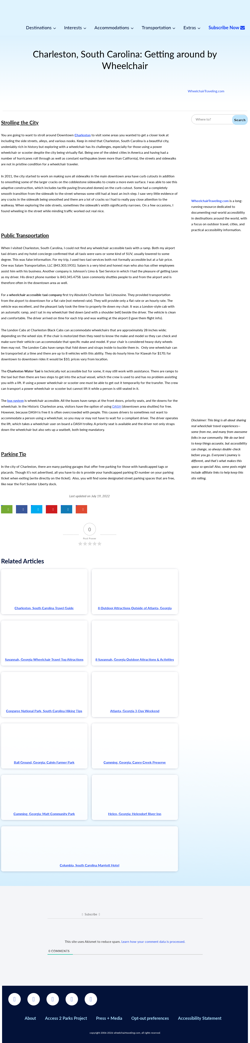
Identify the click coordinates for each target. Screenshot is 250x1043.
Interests (73, 27)
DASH (116, 406)
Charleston (82, 135)
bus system (15, 400)
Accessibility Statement (199, 1018)
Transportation (156, 27)
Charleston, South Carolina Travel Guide (44, 608)
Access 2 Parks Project (66, 1018)
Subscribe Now (227, 27)
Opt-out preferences (150, 1018)
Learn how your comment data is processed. (153, 941)
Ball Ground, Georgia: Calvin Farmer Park (44, 762)
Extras (189, 27)
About (30, 1018)
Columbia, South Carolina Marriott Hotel (89, 865)
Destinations (39, 27)
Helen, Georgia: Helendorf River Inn (134, 814)
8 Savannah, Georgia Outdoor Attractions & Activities (134, 659)
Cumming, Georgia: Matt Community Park (44, 814)
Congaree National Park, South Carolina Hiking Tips (44, 711)
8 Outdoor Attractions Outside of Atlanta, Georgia (135, 608)
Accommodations (111, 27)
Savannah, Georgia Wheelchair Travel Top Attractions (44, 659)
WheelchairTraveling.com (206, 91)
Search (240, 120)
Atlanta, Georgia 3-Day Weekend (134, 711)
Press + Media (109, 1018)
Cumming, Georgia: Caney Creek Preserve (135, 762)
